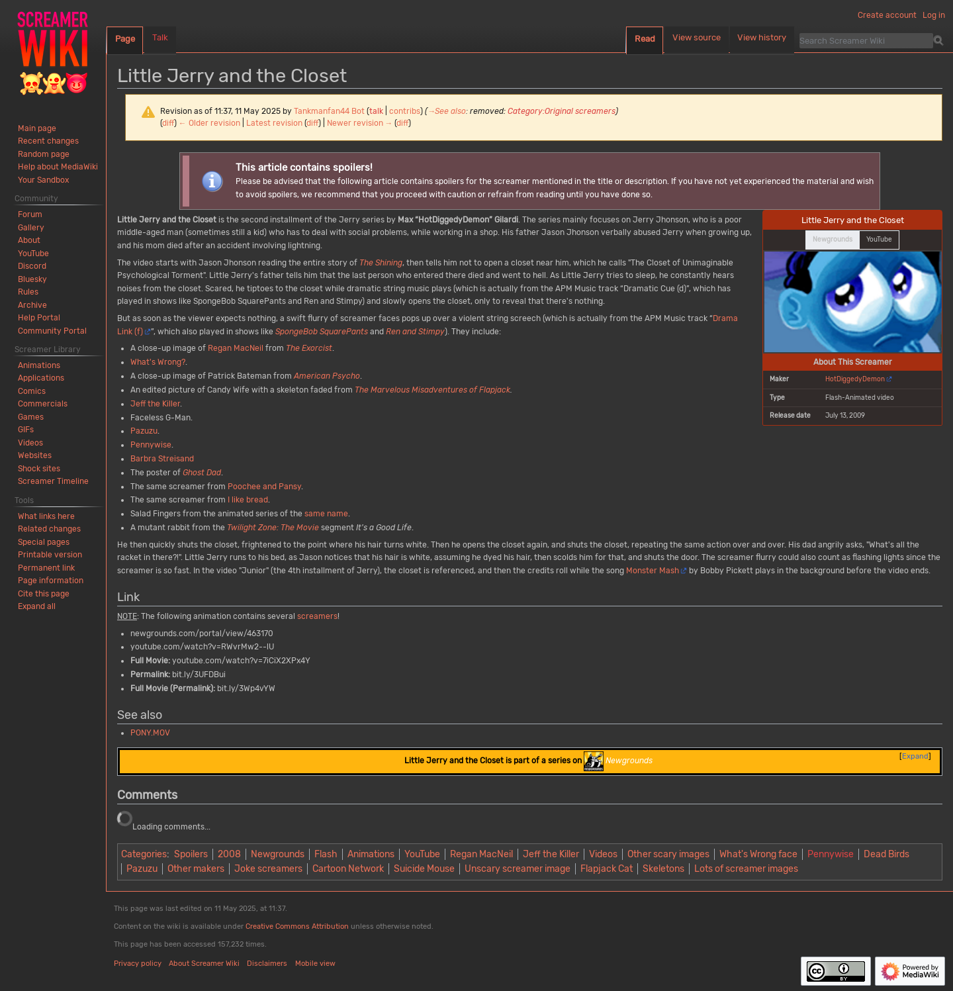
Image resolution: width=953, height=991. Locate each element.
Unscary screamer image (517, 868)
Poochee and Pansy (264, 486)
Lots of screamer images (746, 868)
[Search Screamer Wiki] (866, 40)
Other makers (195, 868)
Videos (603, 854)
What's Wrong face (758, 854)
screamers (317, 616)
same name (326, 513)
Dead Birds (886, 854)
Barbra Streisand (162, 458)
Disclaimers (267, 963)
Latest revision (274, 123)
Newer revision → (360, 123)
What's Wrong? (157, 362)
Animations (370, 854)
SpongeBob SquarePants (321, 331)
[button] (37, 606)
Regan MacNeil (235, 348)
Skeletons (663, 868)
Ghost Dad (202, 472)
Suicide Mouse (424, 868)
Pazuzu (144, 431)
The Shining (380, 262)
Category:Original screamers (561, 111)
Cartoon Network (348, 868)
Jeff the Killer (155, 403)
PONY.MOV (150, 732)
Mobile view (315, 963)
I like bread (248, 499)
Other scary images (668, 854)
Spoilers (191, 854)
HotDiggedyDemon (855, 379)
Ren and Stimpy (415, 331)
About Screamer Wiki (204, 963)
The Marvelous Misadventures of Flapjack (432, 390)
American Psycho (327, 376)
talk (376, 111)
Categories (144, 854)
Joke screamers (268, 868)
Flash (326, 854)
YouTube (422, 854)
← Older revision (209, 123)
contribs (404, 111)
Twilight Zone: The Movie (273, 527)
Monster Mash (652, 570)
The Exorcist (309, 348)
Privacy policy (137, 963)
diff (168, 123)
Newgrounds (277, 854)
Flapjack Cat (606, 868)
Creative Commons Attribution (297, 926)
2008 (229, 854)
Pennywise (150, 444)
